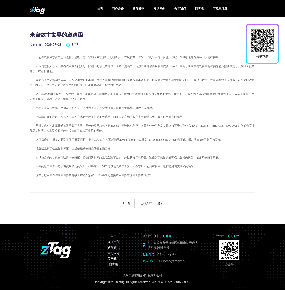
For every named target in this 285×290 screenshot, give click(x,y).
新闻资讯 (138, 8)
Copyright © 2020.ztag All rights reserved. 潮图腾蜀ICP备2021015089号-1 (142, 282)
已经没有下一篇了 (152, 203)
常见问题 (159, 8)
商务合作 (118, 8)
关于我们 (180, 8)
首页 (100, 8)
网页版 (199, 8)
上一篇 (126, 203)
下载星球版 (220, 8)
